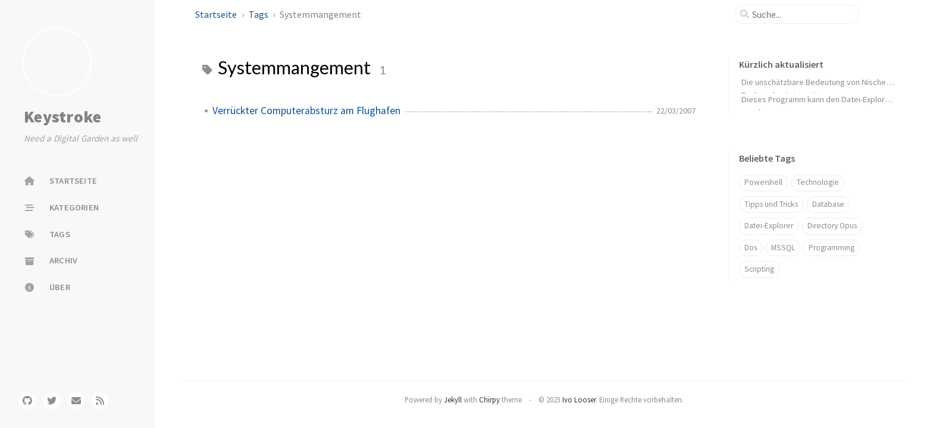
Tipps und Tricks (771, 204)
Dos (750, 248)
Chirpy (489, 399)
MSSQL (783, 248)
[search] (801, 14)
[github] (27, 400)
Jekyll (453, 399)
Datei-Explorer (768, 226)
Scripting (759, 269)
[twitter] (51, 400)
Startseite (217, 14)
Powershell (763, 182)
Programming (831, 248)
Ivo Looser (579, 399)
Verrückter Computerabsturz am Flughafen (306, 110)
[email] (76, 400)
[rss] (100, 400)
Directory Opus (832, 226)
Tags (259, 14)
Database (828, 204)
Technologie (818, 182)
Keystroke (62, 116)
